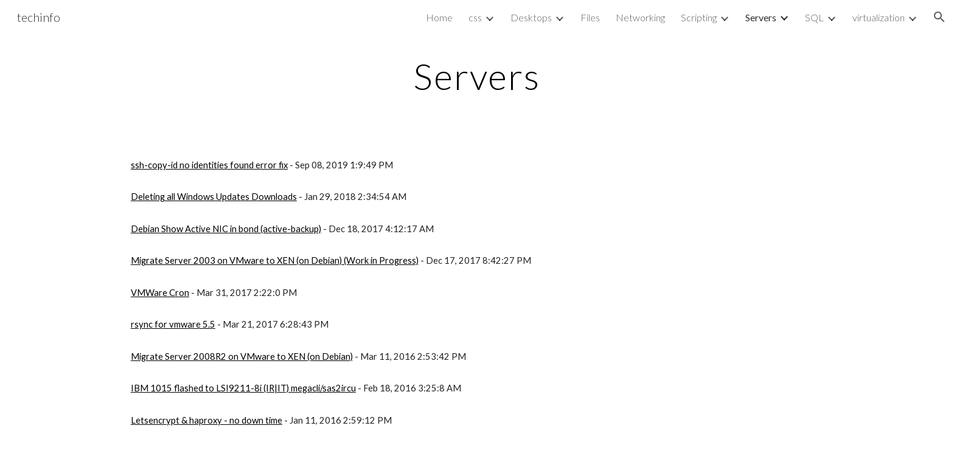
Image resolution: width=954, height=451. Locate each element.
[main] (477, 76)
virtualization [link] (878, 17)
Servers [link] (760, 17)
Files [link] (590, 17)
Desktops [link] (531, 17)
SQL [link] (814, 17)
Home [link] (439, 17)
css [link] (475, 17)
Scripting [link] (699, 17)
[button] (939, 17)
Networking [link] (640, 17)
